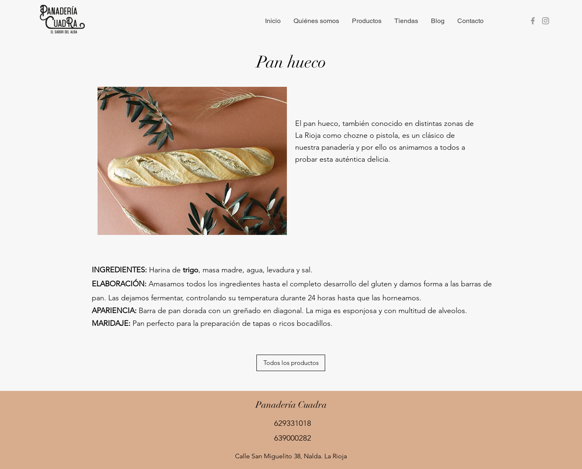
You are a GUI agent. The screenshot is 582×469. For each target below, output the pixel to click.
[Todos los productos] (290, 363)
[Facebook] (533, 21)
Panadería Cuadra (291, 404)
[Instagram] (545, 21)
